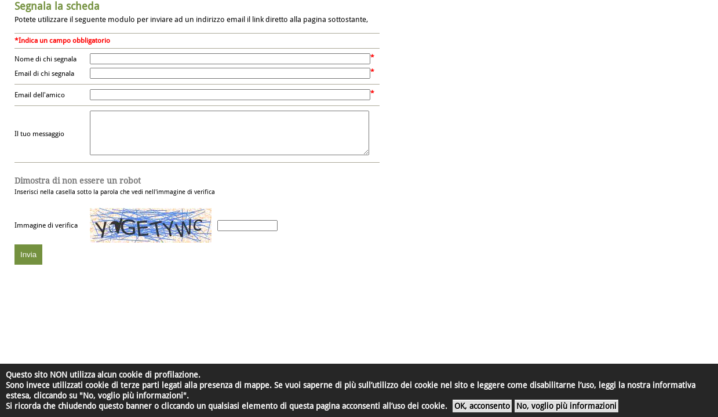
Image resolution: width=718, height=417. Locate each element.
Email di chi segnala (44, 74)
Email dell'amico (39, 95)
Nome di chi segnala (45, 59)
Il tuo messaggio (39, 138)
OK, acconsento (482, 406)
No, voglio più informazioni (566, 406)
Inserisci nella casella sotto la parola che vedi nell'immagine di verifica (114, 194)
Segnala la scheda (57, 6)
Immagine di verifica (46, 234)
